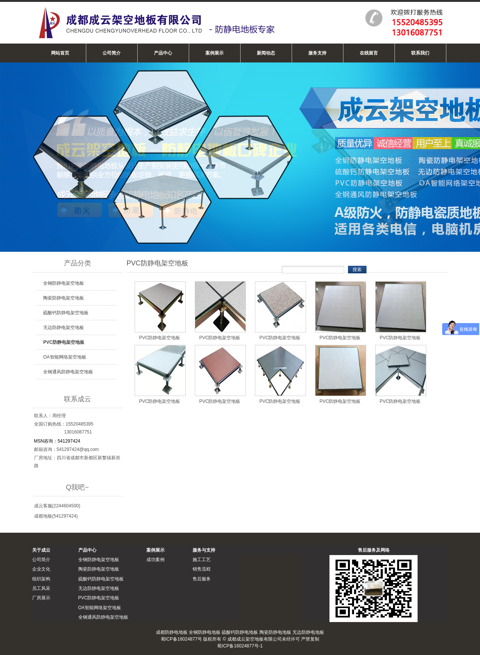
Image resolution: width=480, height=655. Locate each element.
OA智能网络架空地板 (64, 357)
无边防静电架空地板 (63, 327)
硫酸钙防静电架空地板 (66, 312)
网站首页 (60, 53)
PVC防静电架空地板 (63, 342)
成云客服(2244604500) (57, 505)
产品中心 (163, 53)
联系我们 (420, 53)
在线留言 (369, 53)
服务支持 (317, 53)
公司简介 (112, 53)
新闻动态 (266, 53)
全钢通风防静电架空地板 (68, 371)
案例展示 (214, 53)
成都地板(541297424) (56, 516)
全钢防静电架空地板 (63, 283)
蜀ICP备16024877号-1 (240, 646)
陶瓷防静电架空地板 (63, 298)
